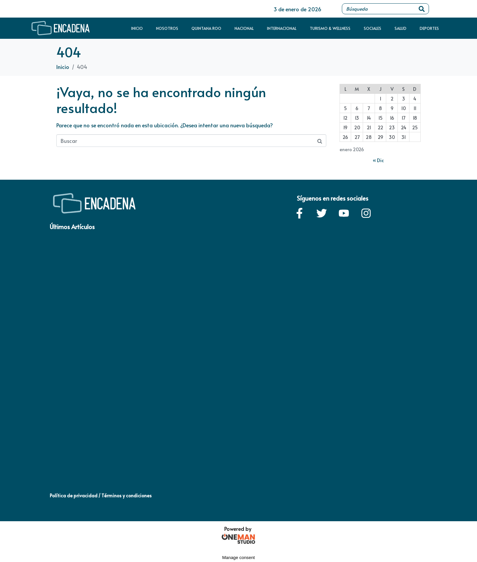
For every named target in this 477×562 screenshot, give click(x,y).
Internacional (281, 28)
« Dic (378, 160)
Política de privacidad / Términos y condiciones (101, 495)
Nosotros (167, 28)
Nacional (244, 28)
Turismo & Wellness (330, 28)
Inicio (137, 28)
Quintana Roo (206, 28)
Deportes (429, 28)
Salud (400, 28)
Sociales (372, 28)
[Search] (422, 9)
